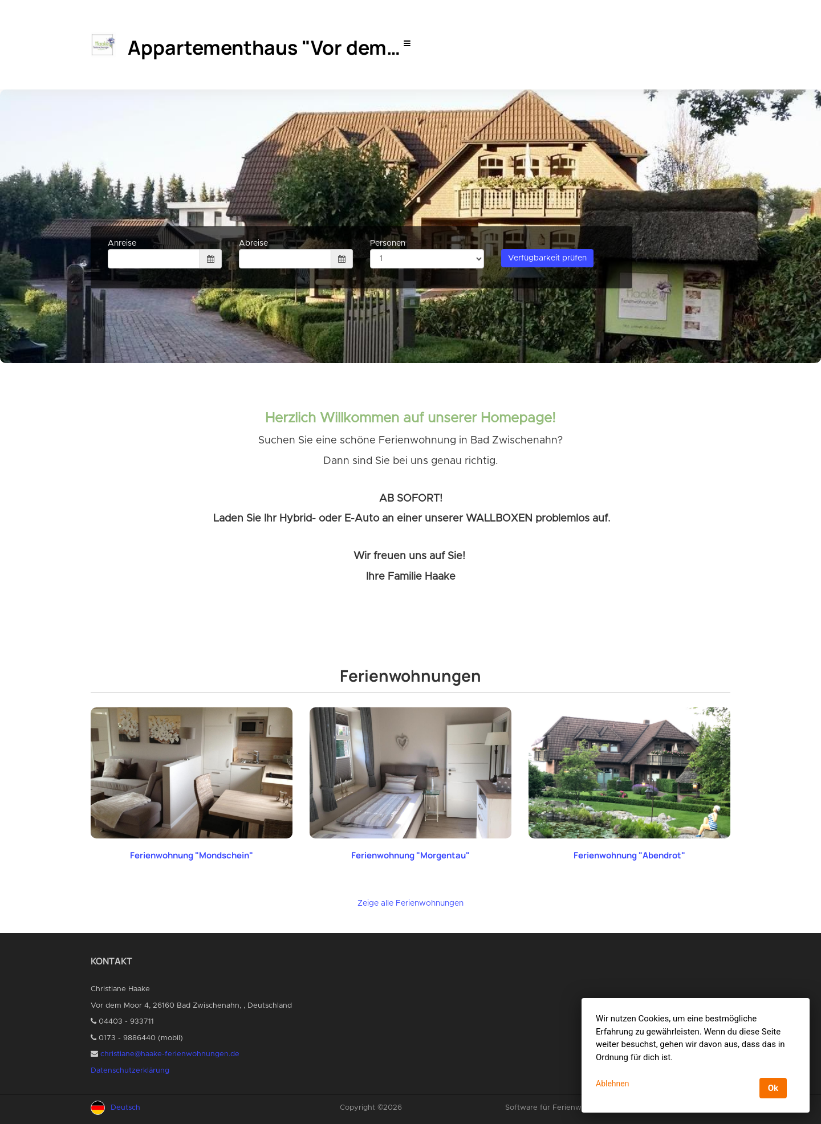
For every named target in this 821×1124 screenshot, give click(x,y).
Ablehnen (612, 1083)
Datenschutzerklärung (130, 1070)
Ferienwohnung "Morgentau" (410, 855)
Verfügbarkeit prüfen (547, 258)
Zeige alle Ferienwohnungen (410, 903)
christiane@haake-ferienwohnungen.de (169, 1054)
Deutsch (125, 1107)
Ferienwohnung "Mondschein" (191, 855)
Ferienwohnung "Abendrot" (629, 855)
